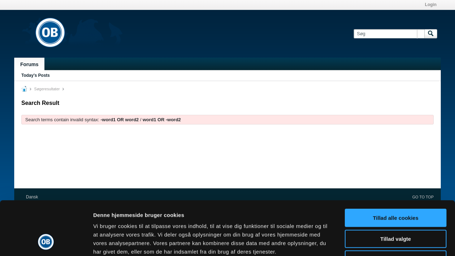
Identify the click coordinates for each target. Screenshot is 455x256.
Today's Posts (35, 75)
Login (431, 4)
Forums (29, 64)
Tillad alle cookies (395, 169)
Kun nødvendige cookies (395, 211)
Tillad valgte (395, 190)
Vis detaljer (369, 242)
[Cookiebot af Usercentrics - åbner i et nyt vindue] (46, 242)
